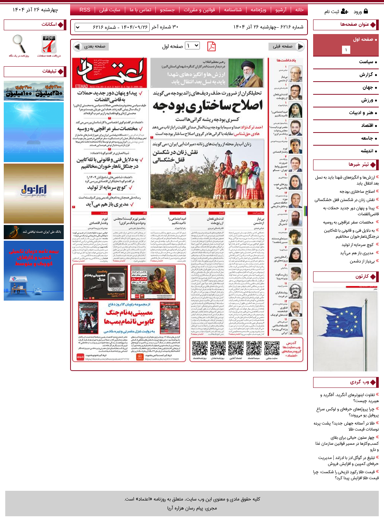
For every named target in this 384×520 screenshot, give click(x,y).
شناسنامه (233, 10)
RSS (85, 10)
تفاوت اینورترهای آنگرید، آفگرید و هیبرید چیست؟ (349, 398)
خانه (300, 10)
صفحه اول (365, 40)
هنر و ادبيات (363, 113)
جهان (370, 88)
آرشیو (281, 10)
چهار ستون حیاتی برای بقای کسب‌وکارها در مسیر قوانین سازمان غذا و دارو (347, 443)
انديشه (369, 151)
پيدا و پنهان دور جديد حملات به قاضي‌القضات (351, 211)
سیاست (368, 62)
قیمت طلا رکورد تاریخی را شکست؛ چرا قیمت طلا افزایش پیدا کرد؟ (346, 475)
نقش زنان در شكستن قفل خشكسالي (347, 200)
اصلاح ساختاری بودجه (359, 191)
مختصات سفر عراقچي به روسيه (351, 222)
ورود (358, 11)
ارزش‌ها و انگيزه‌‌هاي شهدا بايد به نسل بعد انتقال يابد (347, 180)
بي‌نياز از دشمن (364, 261)
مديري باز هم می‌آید (359, 253)
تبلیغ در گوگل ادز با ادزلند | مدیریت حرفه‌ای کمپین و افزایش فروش (348, 461)
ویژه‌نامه (258, 10)
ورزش (369, 100)
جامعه (369, 139)
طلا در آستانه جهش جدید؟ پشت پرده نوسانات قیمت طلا (346, 426)
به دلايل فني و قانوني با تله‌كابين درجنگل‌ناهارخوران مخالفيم (351, 233)
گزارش (368, 75)
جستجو (167, 10)
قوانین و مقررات (199, 10)
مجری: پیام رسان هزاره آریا (192, 508)
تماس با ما (140, 10)
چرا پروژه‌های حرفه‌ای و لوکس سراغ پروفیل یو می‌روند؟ (347, 412)
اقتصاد (369, 126)
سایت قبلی (109, 10)
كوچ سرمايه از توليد (360, 245)
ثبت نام (331, 11)
